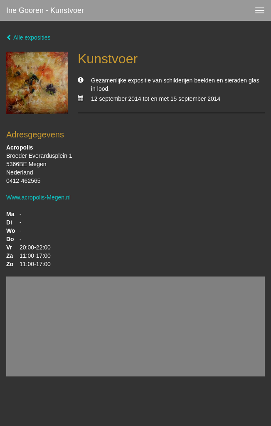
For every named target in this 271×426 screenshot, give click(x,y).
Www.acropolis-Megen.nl (38, 197)
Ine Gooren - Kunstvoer (45, 10)
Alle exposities (28, 37)
